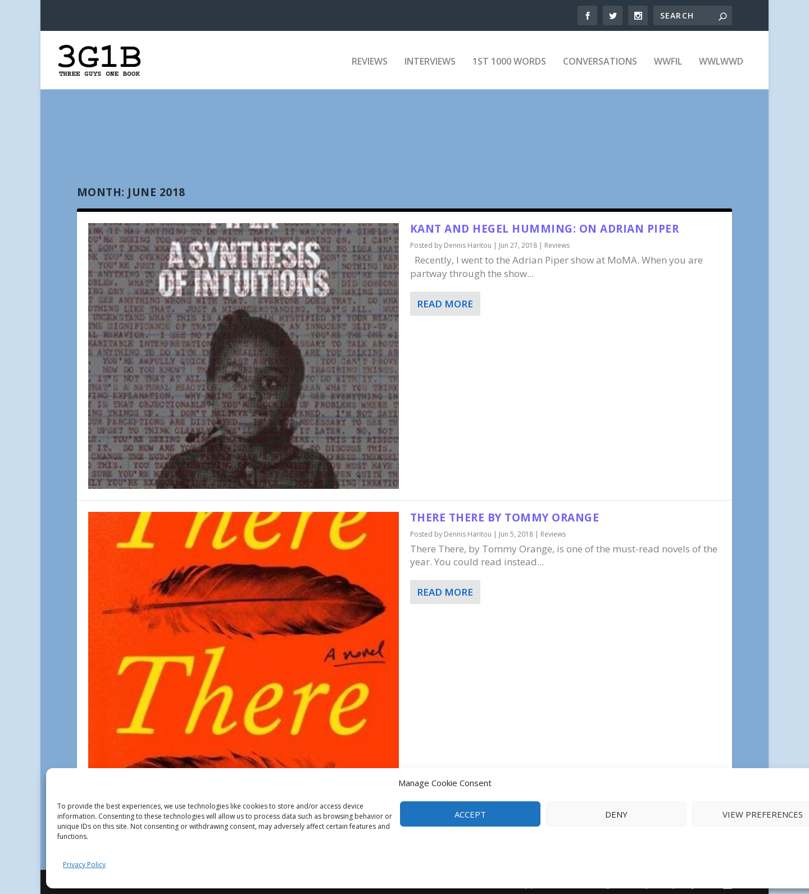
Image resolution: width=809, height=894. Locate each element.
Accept (470, 814)
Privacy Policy (84, 864)
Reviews (370, 59)
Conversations (600, 59)
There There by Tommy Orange (504, 514)
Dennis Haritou (468, 242)
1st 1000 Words (509, 59)
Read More (445, 299)
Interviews (430, 59)
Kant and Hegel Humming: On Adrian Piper (544, 225)
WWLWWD (721, 59)
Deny (616, 814)
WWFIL (668, 59)
